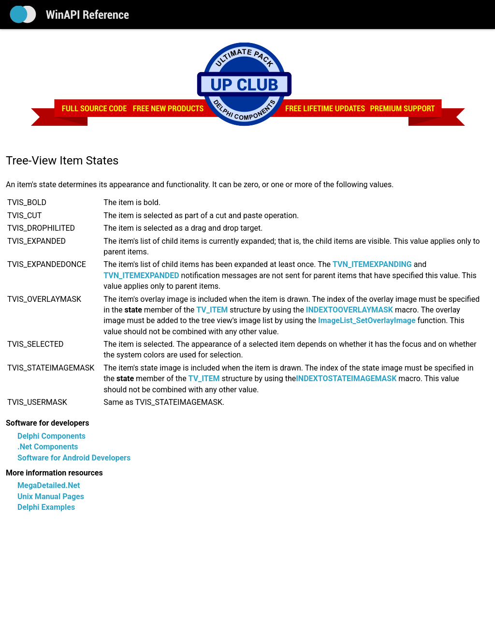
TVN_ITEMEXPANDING (372, 264)
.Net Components (47, 446)
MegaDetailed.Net (48, 485)
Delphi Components (51, 436)
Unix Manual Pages (50, 496)
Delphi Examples (46, 507)
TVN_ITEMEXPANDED (141, 275)
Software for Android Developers (74, 457)
